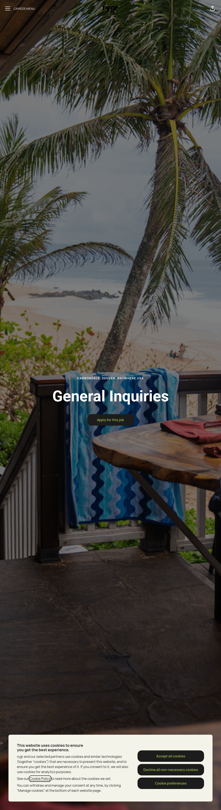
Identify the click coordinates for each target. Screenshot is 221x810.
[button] (212, 8)
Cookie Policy (40, 778)
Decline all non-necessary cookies (170, 769)
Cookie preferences (170, 783)
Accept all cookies (170, 756)
